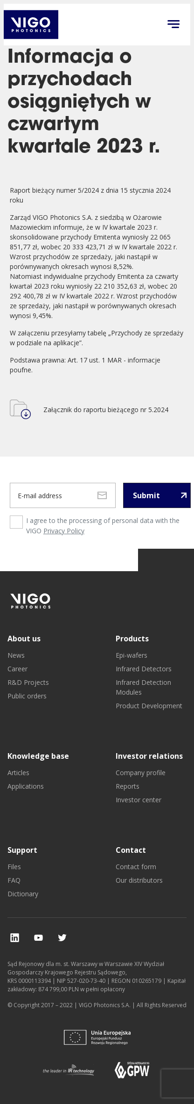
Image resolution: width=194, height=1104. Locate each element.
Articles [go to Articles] (18, 772)
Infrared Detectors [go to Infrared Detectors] (144, 668)
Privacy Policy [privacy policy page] (63, 530)
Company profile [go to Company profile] (141, 772)
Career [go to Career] (17, 668)
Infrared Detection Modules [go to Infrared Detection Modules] (143, 687)
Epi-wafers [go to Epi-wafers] (131, 655)
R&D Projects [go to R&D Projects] (28, 682)
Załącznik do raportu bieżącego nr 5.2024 (105, 409)
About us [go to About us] (24, 638)
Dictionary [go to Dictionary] (22, 893)
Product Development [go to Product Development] (149, 705)
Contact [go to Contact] (131, 850)
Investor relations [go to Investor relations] (149, 756)
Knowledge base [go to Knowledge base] (38, 756)
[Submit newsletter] (157, 495)
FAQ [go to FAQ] (14, 880)
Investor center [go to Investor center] (138, 799)
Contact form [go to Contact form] (136, 866)
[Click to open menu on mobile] (173, 24)
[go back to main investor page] (31, 24)
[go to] (30, 601)
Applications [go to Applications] (25, 786)
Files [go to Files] (14, 866)
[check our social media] (15, 938)
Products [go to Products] (132, 638)
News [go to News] (16, 655)
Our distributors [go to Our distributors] (139, 880)
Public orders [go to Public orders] (27, 695)
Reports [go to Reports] (127, 786)
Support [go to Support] (22, 850)
